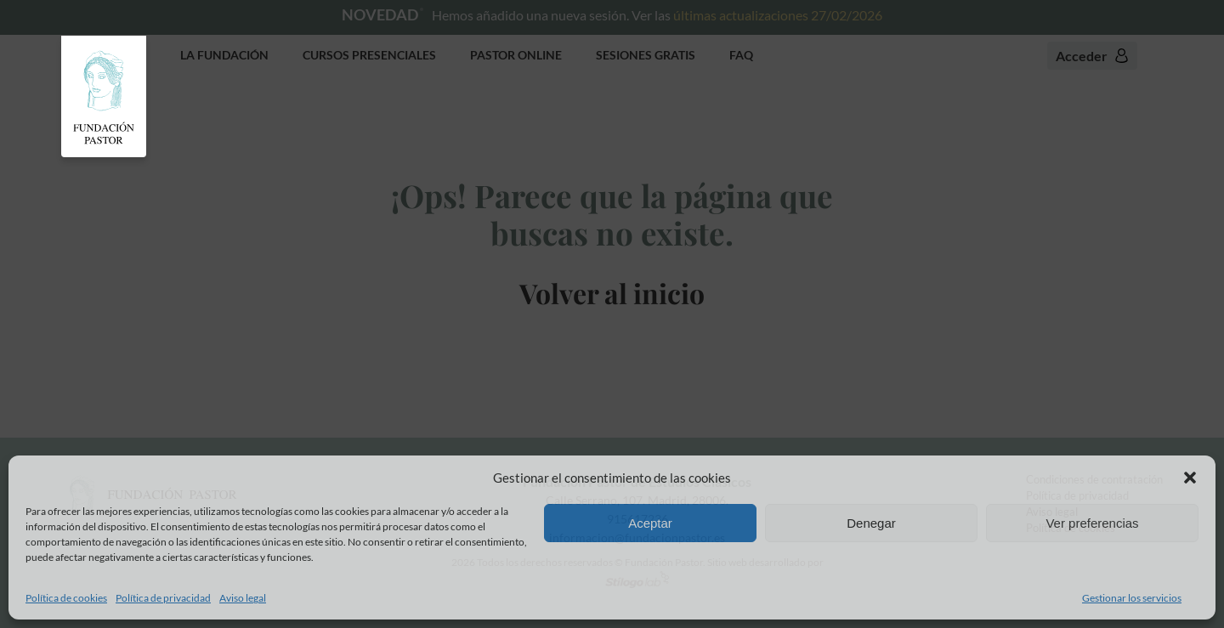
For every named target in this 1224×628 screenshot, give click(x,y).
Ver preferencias (1092, 523)
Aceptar (650, 523)
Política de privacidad (163, 597)
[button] (1190, 477)
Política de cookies (66, 597)
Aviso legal (242, 597)
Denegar (871, 523)
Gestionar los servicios (1132, 597)
